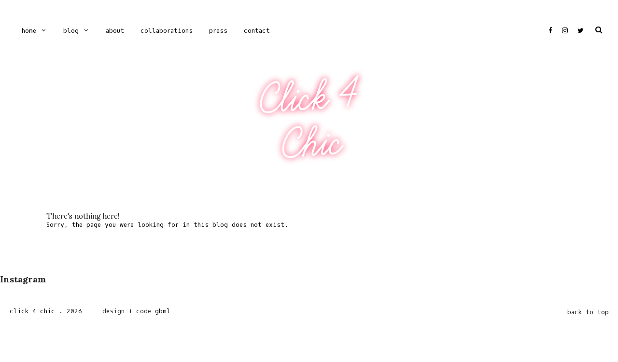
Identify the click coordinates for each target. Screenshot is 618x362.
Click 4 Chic (308, 120)
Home (29, 31)
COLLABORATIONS (166, 31)
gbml (162, 311)
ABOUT (115, 31)
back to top (588, 312)
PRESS (218, 31)
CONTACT (257, 31)
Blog (71, 31)
